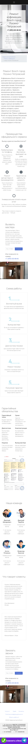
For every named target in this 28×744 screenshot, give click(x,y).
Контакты (21, 711)
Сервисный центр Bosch (8, 57)
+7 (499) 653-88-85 (14, 30)
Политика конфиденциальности (14, 714)
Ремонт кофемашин (9, 58)
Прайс (14, 711)
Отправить (19, 249)
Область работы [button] (13, 717)
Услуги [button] (7, 711)
